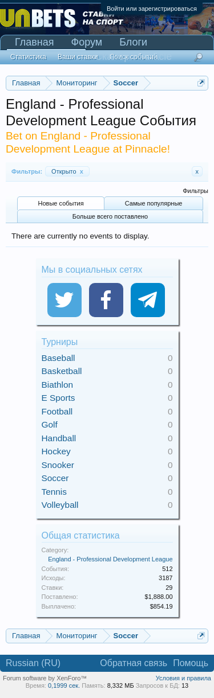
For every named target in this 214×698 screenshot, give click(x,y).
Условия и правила (183, 678)
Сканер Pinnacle (133, 56)
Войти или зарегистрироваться (152, 8)
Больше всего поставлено (110, 216)
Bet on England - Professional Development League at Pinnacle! (88, 142)
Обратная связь (133, 663)
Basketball (62, 371)
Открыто (67, 171)
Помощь (190, 663)
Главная (34, 42)
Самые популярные (154, 203)
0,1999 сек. (64, 685)
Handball (59, 438)
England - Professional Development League (110, 559)
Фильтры (195, 190)
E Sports (58, 398)
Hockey (56, 451)
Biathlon (58, 384)
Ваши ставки (78, 57)
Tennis (54, 491)
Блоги (133, 42)
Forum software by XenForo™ (45, 678)
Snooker (58, 465)
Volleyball (60, 505)
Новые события (61, 203)
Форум (87, 42)
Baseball (58, 358)
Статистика (28, 57)
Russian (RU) (33, 663)
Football (57, 411)
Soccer (55, 478)
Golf (50, 424)
